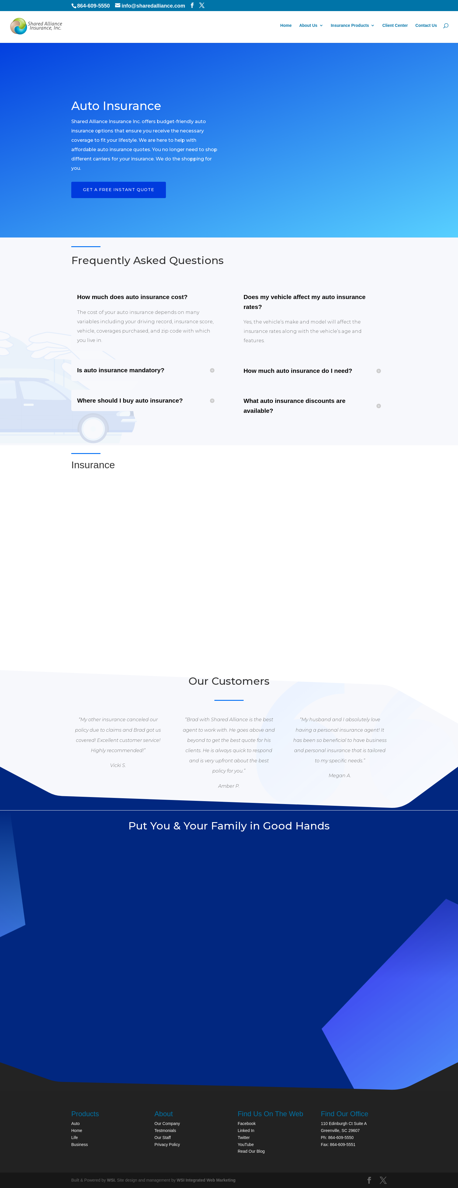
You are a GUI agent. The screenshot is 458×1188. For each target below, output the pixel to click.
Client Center (395, 26)
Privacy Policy (167, 1144)
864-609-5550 (93, 6)
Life (74, 1137)
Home (286, 26)
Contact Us (426, 26)
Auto (75, 1123)
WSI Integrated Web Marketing (206, 1180)
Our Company (167, 1123)
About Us (308, 26)
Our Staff (163, 1137)
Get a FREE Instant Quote (118, 189)
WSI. (111, 1180)
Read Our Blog (251, 1151)
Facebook (247, 1123)
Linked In (246, 1130)
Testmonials (165, 1130)
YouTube (246, 1144)
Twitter (244, 1137)
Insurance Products (350, 26)
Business (79, 1144)
